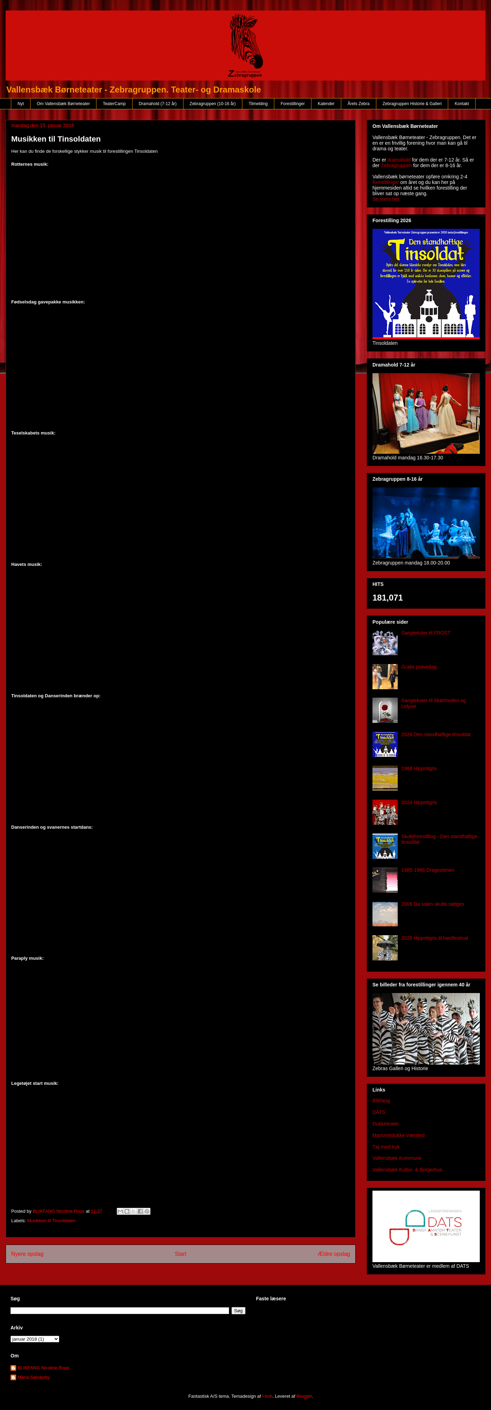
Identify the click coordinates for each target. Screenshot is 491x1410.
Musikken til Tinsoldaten (51, 1220)
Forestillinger (293, 103)
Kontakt (462, 103)
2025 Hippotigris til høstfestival (435, 938)
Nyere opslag (27, 1254)
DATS (378, 1112)
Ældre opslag (334, 1254)
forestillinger (385, 182)
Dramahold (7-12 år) (158, 103)
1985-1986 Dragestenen (428, 870)
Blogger (304, 1396)
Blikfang (381, 1100)
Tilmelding (258, 103)
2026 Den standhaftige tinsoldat (436, 734)
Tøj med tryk (386, 1147)
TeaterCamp (114, 103)
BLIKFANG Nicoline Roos (43, 1367)
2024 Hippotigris (419, 802)
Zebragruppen (396, 165)
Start (181, 1254)
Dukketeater (385, 1124)
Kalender (326, 103)
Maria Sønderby (34, 1377)
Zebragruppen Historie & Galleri (412, 103)
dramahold (399, 160)
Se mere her (385, 199)
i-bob (267, 1396)
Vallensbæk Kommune (397, 1158)
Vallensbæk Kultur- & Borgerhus (407, 1169)
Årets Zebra (359, 103)
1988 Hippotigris (419, 768)
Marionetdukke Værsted (398, 1135)
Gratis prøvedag (419, 667)
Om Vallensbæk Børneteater (63, 103)
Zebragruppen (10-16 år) (213, 103)
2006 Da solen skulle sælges (433, 904)
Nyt (21, 103)
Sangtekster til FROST (426, 633)
